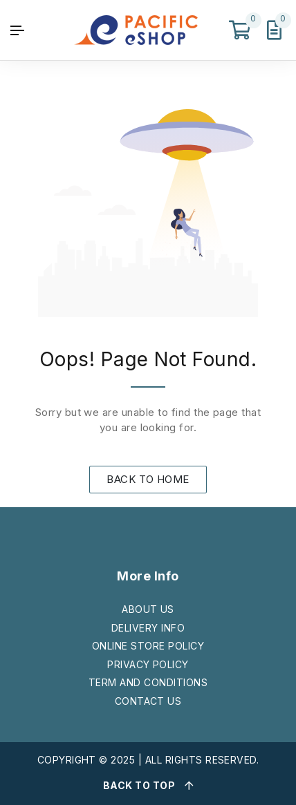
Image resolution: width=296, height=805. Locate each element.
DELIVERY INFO (148, 628)
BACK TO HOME (148, 479)
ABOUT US (148, 609)
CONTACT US (148, 701)
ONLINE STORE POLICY (148, 646)
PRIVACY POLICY (148, 664)
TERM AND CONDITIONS (148, 682)
